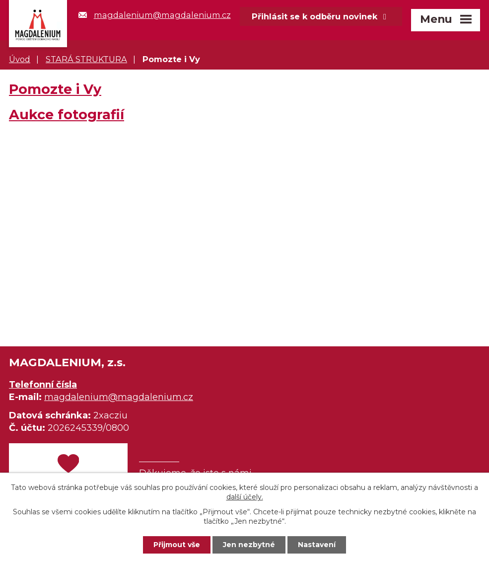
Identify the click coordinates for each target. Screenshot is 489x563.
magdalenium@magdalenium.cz (154, 15)
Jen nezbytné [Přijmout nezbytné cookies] (249, 544)
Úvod (19, 59)
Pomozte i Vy (55, 89)
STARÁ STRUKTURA (86, 59)
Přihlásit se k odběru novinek (321, 16)
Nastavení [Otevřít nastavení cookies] (317, 544)
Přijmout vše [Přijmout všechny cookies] (176, 544)
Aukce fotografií (66, 114)
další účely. (244, 496)
